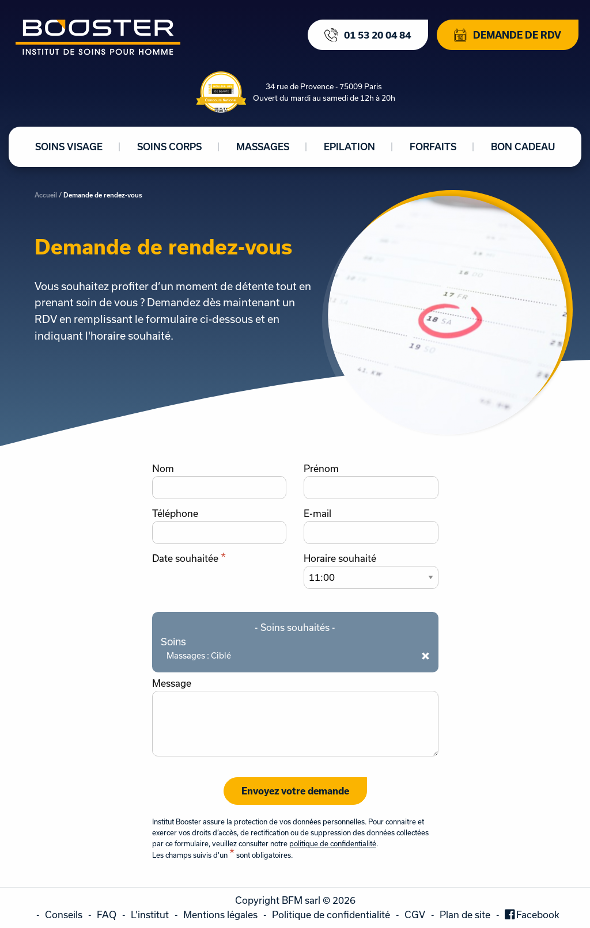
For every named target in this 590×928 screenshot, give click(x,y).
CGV (414, 914)
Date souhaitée (189, 558)
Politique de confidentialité (331, 914)
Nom (163, 468)
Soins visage (69, 146)
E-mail (317, 513)
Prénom (321, 468)
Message (171, 683)
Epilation (349, 146)
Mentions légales (220, 914)
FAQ (106, 914)
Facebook (537, 914)
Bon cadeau (523, 146)
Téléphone (175, 513)
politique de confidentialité (332, 843)
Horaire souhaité (340, 558)
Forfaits (433, 146)
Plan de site (465, 914)
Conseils (63, 914)
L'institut (150, 914)
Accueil (46, 195)
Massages (262, 146)
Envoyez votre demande (295, 790)
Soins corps (169, 146)
